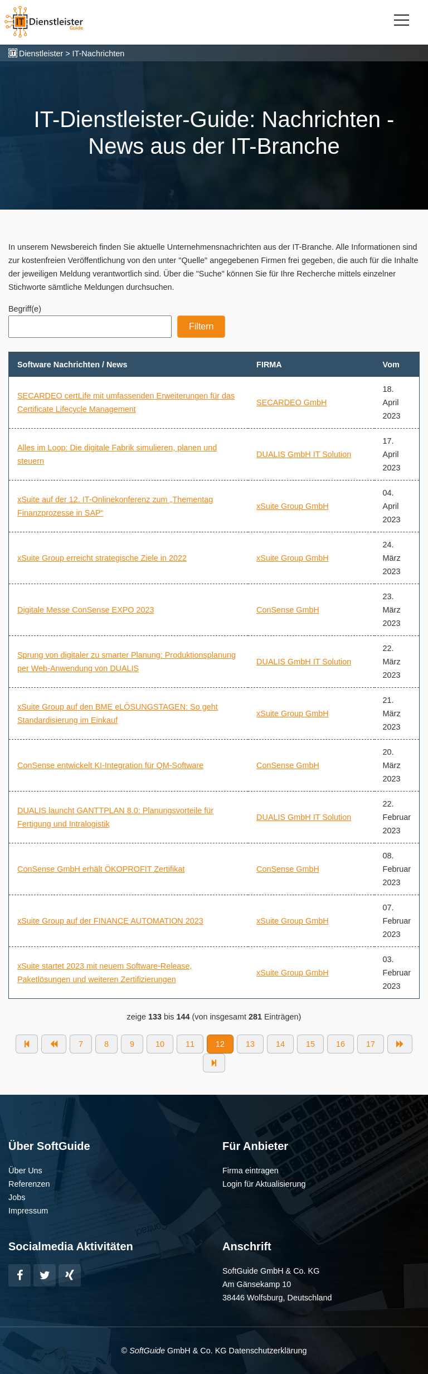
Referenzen (29, 1183)
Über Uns (25, 1170)
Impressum (28, 1210)
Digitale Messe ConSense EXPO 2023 (85, 609)
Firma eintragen (250, 1170)
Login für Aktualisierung (264, 1183)
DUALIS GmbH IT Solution (303, 454)
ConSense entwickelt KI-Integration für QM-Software (110, 765)
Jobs (16, 1197)
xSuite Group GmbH (292, 506)
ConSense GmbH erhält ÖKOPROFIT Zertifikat (100, 869)
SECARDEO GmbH (291, 402)
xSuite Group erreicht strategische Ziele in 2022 (102, 558)
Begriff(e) (24, 308)
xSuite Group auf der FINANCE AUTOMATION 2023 (110, 920)
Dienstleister (41, 53)
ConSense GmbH (287, 609)
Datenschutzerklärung (267, 1350)
